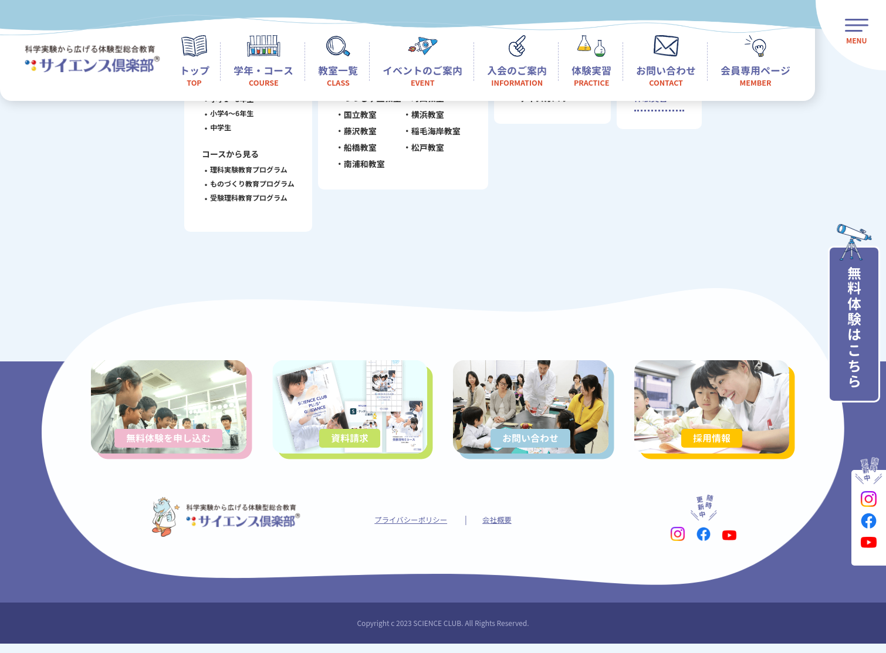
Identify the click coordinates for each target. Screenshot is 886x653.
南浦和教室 (360, 166)
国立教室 (356, 117)
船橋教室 (356, 149)
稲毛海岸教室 (432, 133)
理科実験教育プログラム (246, 169)
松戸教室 (424, 149)
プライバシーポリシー (409, 528)
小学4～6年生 (229, 113)
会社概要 (501, 528)
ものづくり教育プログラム (249, 183)
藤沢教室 (356, 133)
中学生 (217, 127)
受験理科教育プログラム (246, 197)
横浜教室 (424, 117)
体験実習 (649, 101)
